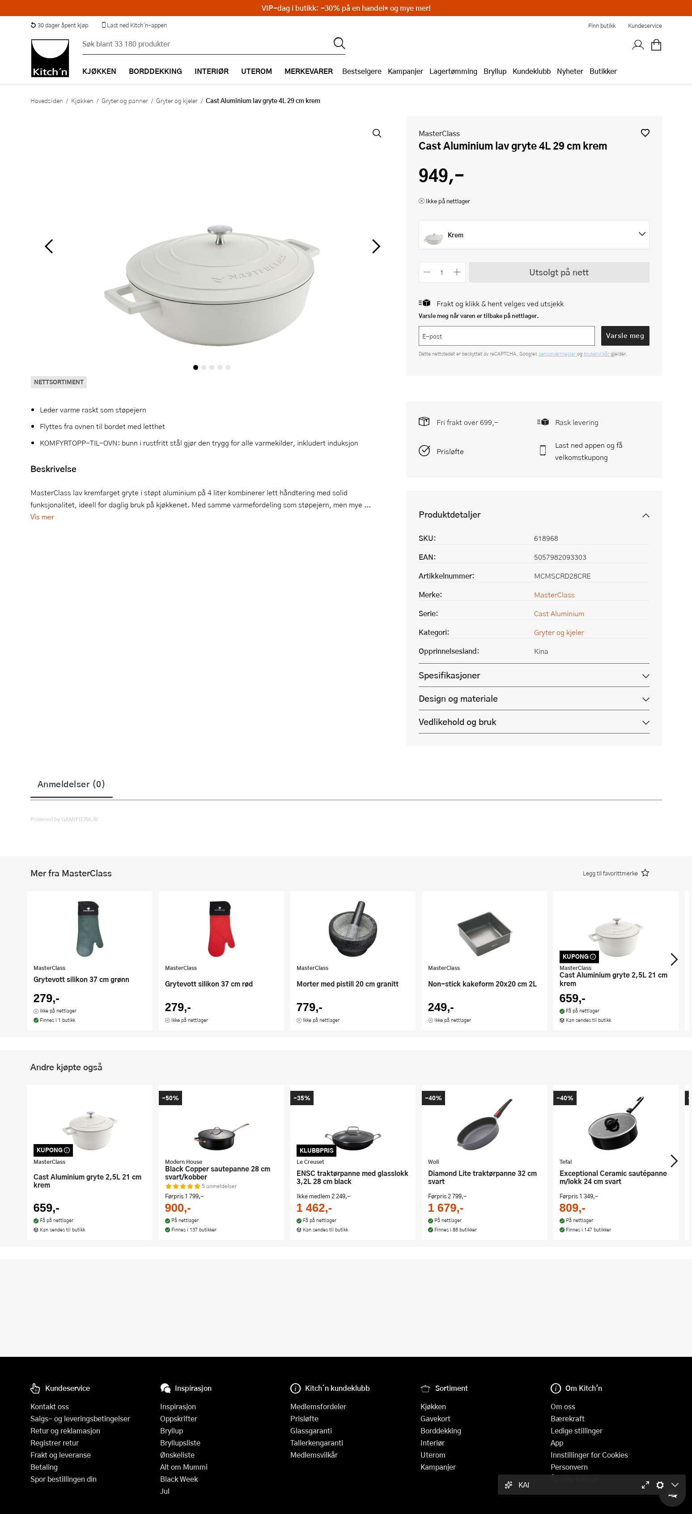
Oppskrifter (178, 1418)
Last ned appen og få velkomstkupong (589, 451)
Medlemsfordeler (318, 1406)
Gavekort (435, 1418)
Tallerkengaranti (316, 1442)
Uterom (433, 1455)
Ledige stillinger (577, 1430)
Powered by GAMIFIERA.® (64, 819)
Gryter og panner (125, 100)
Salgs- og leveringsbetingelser (80, 1418)
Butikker (603, 71)
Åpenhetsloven (575, 1479)
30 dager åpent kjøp (59, 25)
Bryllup (495, 71)
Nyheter (570, 71)
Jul (165, 1491)
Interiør (432, 1442)
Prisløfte (450, 451)
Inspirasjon (178, 1406)
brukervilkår (597, 353)
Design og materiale (458, 698)
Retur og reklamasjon (65, 1430)
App (557, 1442)
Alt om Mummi (184, 1467)
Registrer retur (54, 1442)
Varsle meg (625, 335)
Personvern (569, 1467)
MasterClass (439, 133)
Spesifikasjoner (449, 675)
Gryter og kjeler (177, 100)
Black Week (179, 1479)
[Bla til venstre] (49, 246)
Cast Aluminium (559, 613)
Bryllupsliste (180, 1442)
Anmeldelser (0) (72, 783)
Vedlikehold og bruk (457, 721)
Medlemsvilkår (314, 1455)
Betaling (44, 1467)
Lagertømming (453, 71)
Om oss (563, 1406)
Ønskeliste (177, 1455)
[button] (645, 133)
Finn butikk (602, 25)
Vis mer (42, 516)
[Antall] (442, 272)
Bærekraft (568, 1418)
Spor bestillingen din (63, 1479)
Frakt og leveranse (60, 1455)
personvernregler (558, 353)
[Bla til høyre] (375, 246)
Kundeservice (645, 25)
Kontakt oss (49, 1406)
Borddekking (440, 1430)
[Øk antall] (457, 272)
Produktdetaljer (449, 514)
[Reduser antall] (427, 272)
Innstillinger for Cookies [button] (589, 1455)
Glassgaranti (311, 1430)
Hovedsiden (46, 100)
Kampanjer (405, 71)
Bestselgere (362, 71)
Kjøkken (82, 100)
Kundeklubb (532, 71)
